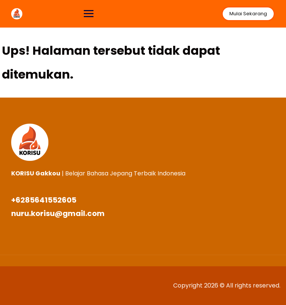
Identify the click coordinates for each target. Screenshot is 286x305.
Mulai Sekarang (248, 13)
